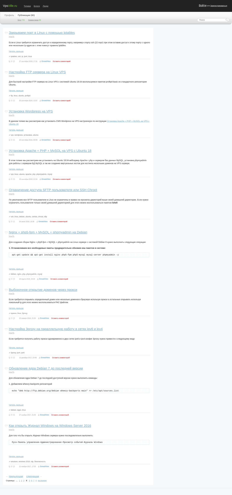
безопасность (39, 461)
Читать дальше (16, 51)
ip (22, 56)
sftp (45, 217)
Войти (202, 5)
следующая (32, 476)
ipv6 (23, 353)
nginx (19, 274)
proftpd (27, 96)
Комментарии (33, 20)
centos (34, 217)
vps (12, 135)
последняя (42, 481)
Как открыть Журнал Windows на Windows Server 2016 (50, 425)
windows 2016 (24, 461)
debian (22, 217)
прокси (13, 313)
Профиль (9, 15)
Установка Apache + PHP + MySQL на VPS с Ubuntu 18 (50, 151)
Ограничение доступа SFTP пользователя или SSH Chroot (53, 190)
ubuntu (21, 96)
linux (30, 56)
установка (28, 135)
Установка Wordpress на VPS (31, 111)
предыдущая (16, 476)
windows (14, 461)
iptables (14, 56)
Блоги (37, 6)
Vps (10, 5)
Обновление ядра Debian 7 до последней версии (46, 368)
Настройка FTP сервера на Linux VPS (37, 72)
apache (28, 174)
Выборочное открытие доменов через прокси (43, 290)
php (33, 174)
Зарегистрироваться (218, 6)
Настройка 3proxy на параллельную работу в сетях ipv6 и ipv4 (56, 329)
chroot (40, 217)
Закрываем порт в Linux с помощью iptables (42, 33)
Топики (27, 6)
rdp (32, 461)
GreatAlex (46, 61)
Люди (45, 6)
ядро (19, 410)
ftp (12, 96)
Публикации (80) (26, 15)
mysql (49, 174)
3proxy (24, 313)
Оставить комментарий (61, 61)
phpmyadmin (41, 174)
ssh (19, 56)
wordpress (18, 135)
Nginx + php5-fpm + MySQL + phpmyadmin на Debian (48, 232)
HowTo (11, 37)
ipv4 (25, 56)
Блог (19, 20)
